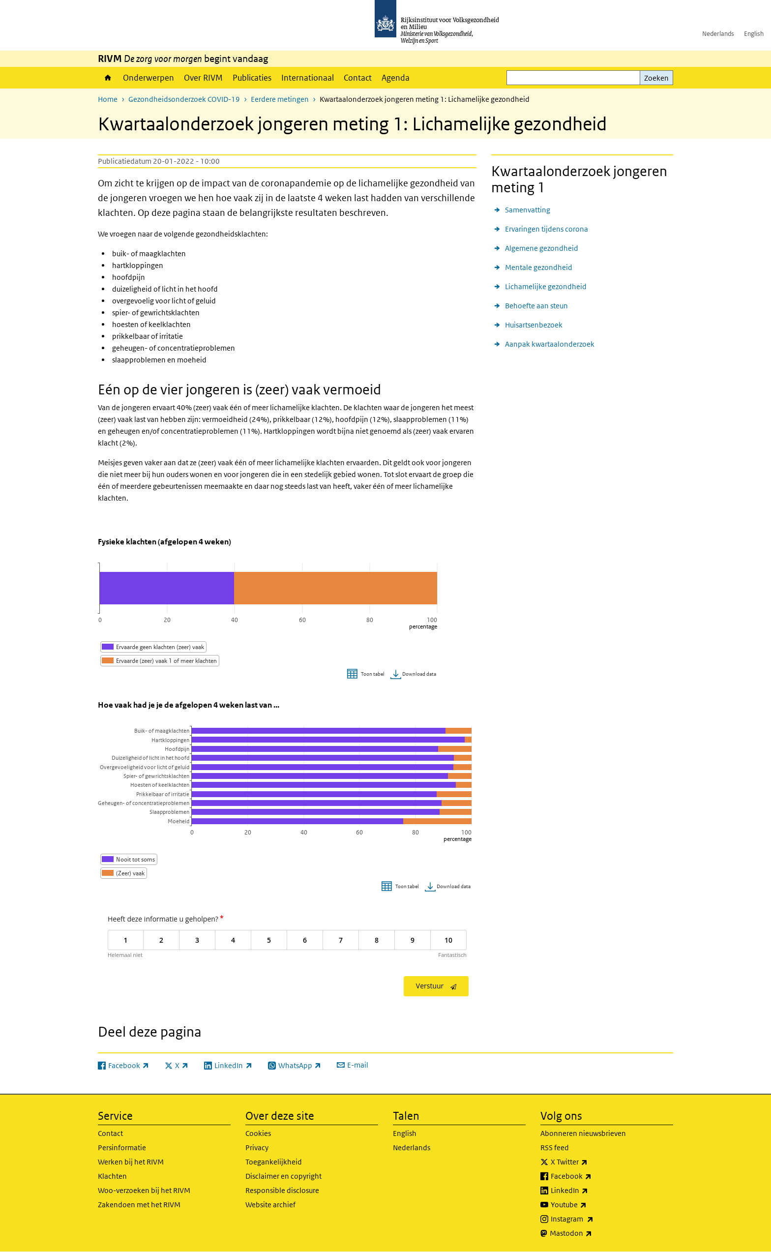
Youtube (590, 1205)
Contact (358, 77)
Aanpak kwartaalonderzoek (549, 344)
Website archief (270, 1204)
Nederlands (718, 34)
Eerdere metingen (280, 99)
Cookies (258, 1133)
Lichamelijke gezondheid (546, 286)
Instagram (594, 1219)
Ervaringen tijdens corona (546, 229)
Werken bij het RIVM (131, 1161)
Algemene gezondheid (541, 248)
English (754, 34)
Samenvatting (527, 209)
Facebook (593, 1176)
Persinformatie (122, 1147)
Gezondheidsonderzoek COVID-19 (184, 99)
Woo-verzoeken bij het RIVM (144, 1190)
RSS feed (554, 1147)
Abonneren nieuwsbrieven (583, 1133)
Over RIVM (203, 77)
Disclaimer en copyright (283, 1176)
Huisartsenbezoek (534, 324)
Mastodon (592, 1233)
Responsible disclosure (282, 1190)
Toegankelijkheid (273, 1161)
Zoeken (656, 78)
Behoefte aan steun (536, 305)
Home (108, 78)
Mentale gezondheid (538, 267)
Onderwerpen (148, 77)
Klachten (112, 1176)
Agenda (396, 77)
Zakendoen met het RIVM (139, 1204)
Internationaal (307, 77)
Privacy (256, 1147)
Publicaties (252, 77)
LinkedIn (591, 1190)
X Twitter (591, 1162)
